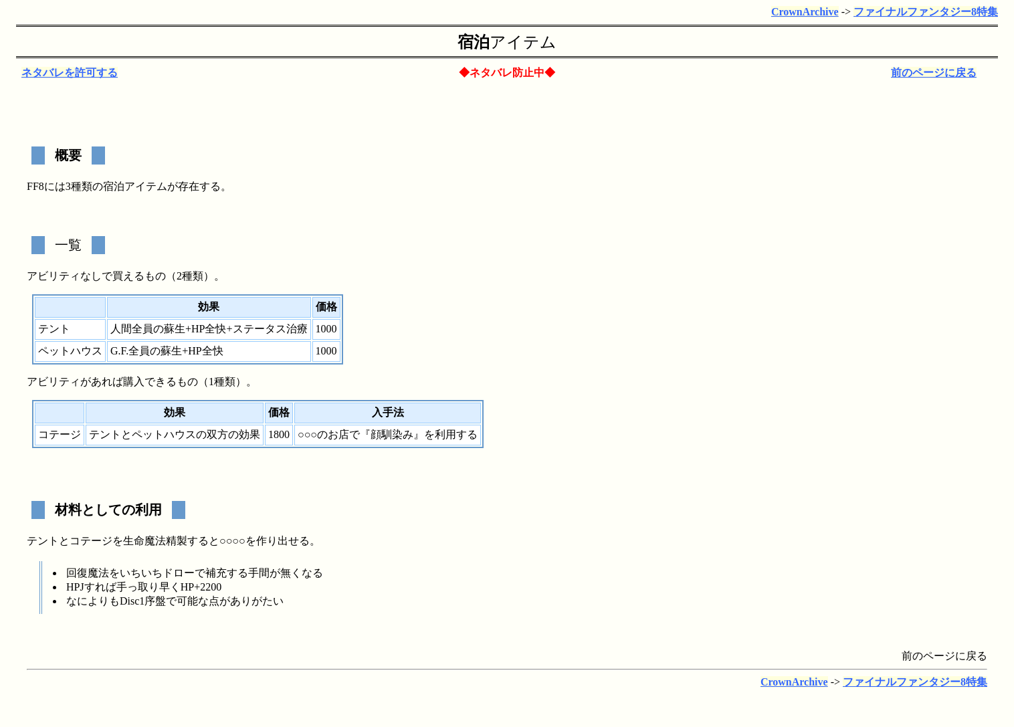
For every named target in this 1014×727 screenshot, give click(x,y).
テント (54, 328)
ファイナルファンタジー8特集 (925, 11)
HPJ (75, 587)
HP (198, 328)
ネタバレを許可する (69, 72)
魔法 (98, 573)
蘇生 (174, 328)
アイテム (523, 42)
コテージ (59, 434)
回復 (77, 573)
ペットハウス (70, 350)
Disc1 (132, 601)
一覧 (68, 244)
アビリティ (53, 276)
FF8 (35, 186)
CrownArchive (805, 11)
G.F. (119, 350)
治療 (297, 328)
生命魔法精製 (155, 540)
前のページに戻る (934, 72)
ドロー (179, 573)
